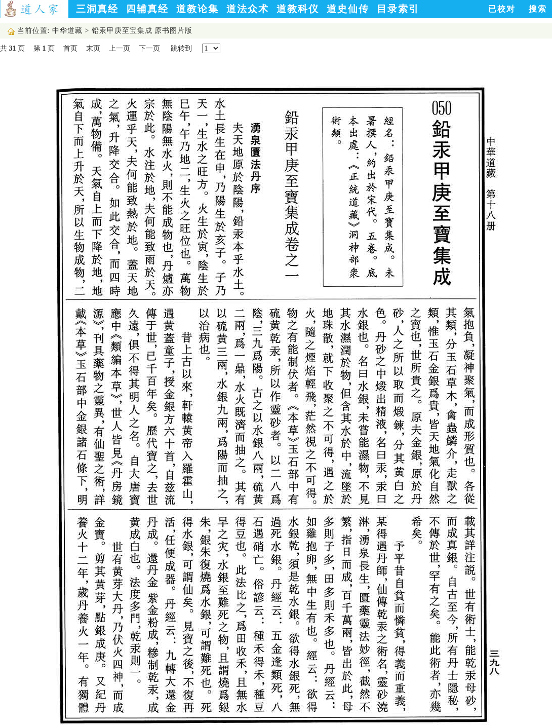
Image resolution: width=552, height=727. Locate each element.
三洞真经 (97, 9)
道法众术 (247, 9)
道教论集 (197, 9)
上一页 (119, 48)
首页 (70, 48)
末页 (93, 48)
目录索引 (398, 9)
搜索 (538, 9)
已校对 (502, 9)
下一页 (149, 48)
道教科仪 (298, 9)
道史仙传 (348, 9)
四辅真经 (147, 9)
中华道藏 (67, 30)
